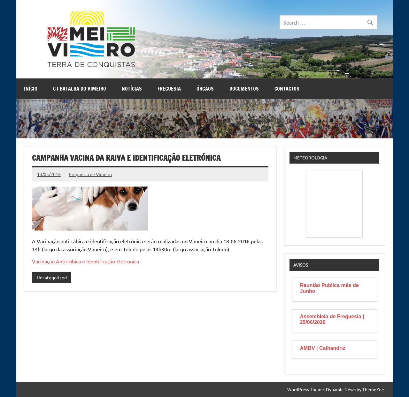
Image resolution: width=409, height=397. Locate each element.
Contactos (286, 88)
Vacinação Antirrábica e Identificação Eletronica (85, 261)
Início (30, 88)
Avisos (300, 265)
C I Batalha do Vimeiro (79, 88)
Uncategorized (52, 277)
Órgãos (205, 88)
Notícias (132, 88)
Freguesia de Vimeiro (90, 174)
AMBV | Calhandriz (322, 348)
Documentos (244, 88)
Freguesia (169, 88)
